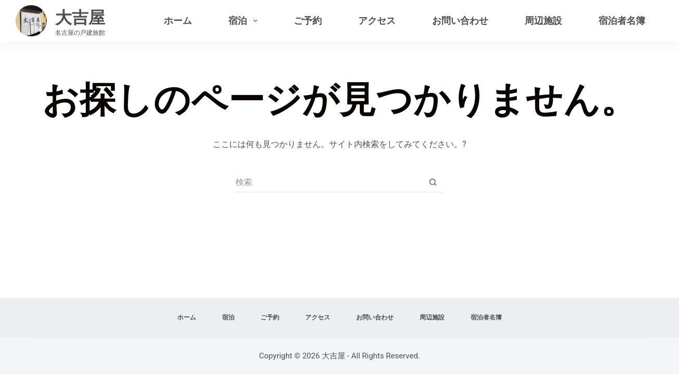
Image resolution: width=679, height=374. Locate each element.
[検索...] (329, 182)
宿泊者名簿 (621, 20)
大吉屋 (80, 18)
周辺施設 (543, 20)
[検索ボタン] (433, 182)
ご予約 (308, 20)
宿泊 (245, 21)
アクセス (377, 20)
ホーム (178, 20)
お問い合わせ (460, 20)
